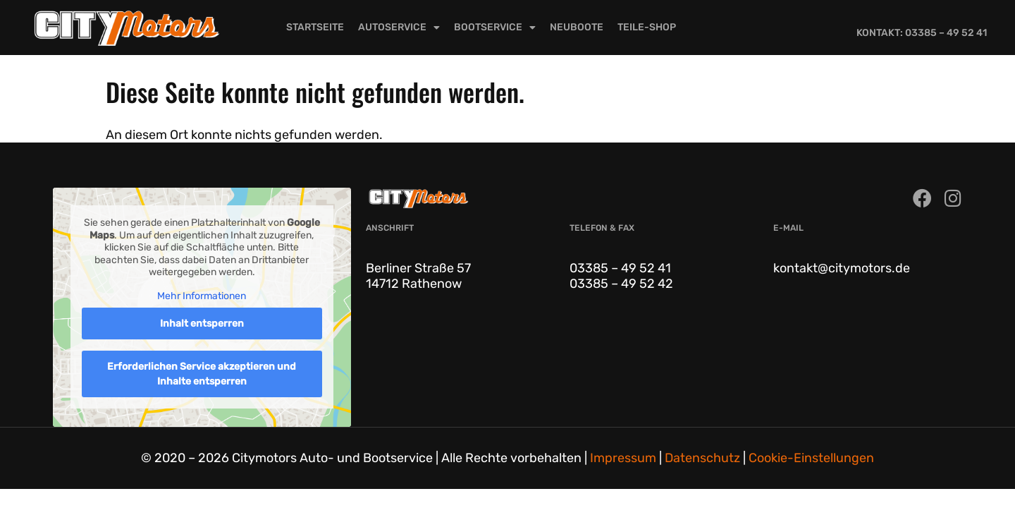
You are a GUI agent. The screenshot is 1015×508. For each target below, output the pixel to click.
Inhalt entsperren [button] (202, 323)
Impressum (623, 458)
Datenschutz (702, 458)
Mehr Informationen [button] (201, 296)
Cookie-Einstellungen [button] (811, 458)
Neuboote (576, 27)
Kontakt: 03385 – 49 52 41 (921, 33)
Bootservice (495, 27)
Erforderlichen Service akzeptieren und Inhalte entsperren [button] (201, 374)
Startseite (315, 27)
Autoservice (399, 27)
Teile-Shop (646, 27)
